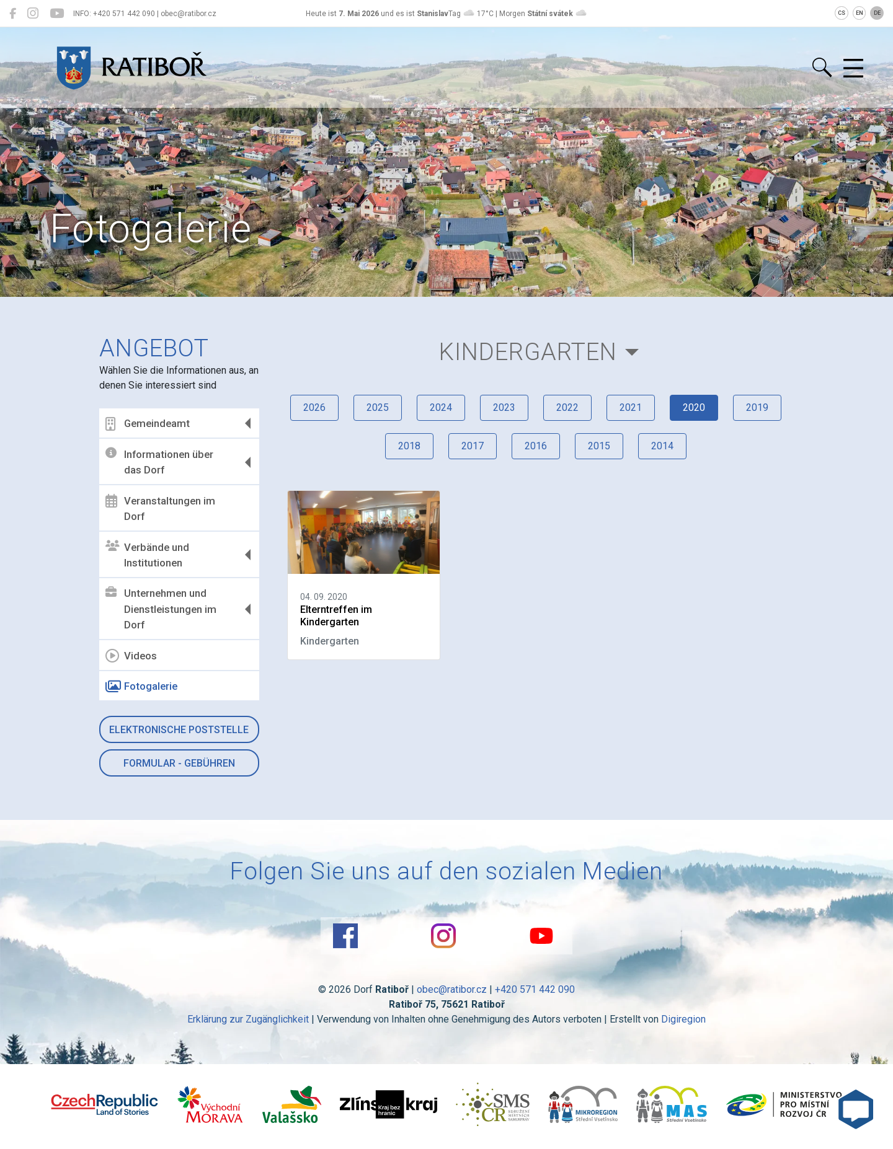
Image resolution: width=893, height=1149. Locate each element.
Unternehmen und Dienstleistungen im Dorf (160, 609)
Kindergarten (528, 352)
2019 (757, 407)
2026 (314, 407)
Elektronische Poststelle (179, 730)
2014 (662, 446)
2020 (694, 407)
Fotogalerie (141, 686)
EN (859, 13)
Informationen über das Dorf (159, 461)
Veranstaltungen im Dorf (160, 508)
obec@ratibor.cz (452, 989)
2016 (536, 446)
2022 (567, 407)
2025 (378, 407)
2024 (441, 407)
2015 (599, 446)
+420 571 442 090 (535, 989)
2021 (631, 407)
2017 (472, 446)
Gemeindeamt (147, 424)
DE (877, 13)
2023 (504, 407)
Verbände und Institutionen (147, 554)
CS (841, 13)
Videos (131, 656)
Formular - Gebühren (179, 763)
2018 (409, 446)
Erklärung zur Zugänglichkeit (248, 1019)
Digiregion (683, 1019)
